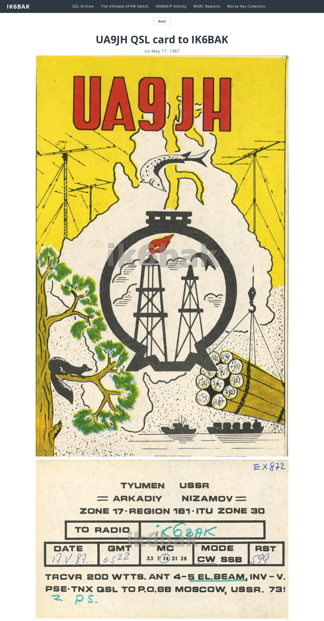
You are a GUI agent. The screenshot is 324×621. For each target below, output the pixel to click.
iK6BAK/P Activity (171, 6)
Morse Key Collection (246, 6)
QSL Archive (83, 6)
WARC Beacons (206, 6)
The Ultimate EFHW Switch (125, 6)
